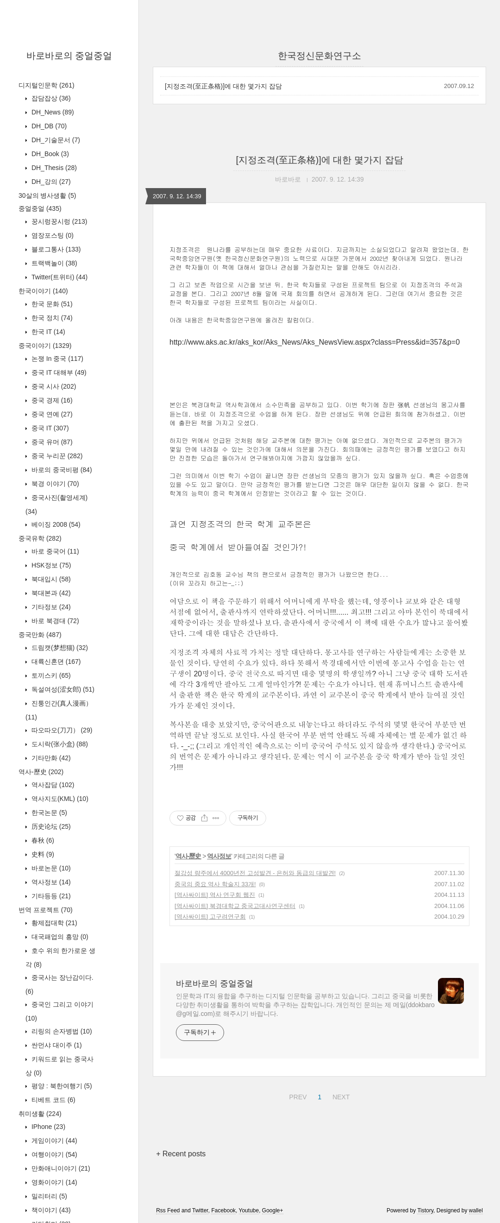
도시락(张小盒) (59, 744)
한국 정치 (51, 318)
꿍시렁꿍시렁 (58, 221)
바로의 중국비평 (61, 469)
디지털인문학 (47, 85)
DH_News (52, 112)
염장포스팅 (52, 235)
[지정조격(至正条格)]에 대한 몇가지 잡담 (223, 86)
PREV (296, 1096)
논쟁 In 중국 (56, 358)
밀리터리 (48, 1196)
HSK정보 (50, 565)
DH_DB (48, 126)
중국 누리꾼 (56, 456)
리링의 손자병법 (61, 1031)
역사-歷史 (41, 771)
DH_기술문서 (55, 140)
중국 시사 (53, 386)
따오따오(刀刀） (61, 730)
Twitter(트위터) (59, 277)
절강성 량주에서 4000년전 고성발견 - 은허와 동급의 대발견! (255, 873)
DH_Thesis (53, 167)
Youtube (249, 1210)
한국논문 (48, 812)
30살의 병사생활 (47, 195)
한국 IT (47, 331)
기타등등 (50, 896)
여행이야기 (53, 1154)
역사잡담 (52, 784)
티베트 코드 (52, 1099)
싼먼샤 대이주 (56, 1045)
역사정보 (50, 882)
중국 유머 (51, 442)
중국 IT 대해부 (58, 372)
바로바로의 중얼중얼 (69, 55)
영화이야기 (53, 1182)
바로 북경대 (54, 620)
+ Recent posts (181, 1154)
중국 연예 (51, 414)
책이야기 (50, 1210)
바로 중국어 (54, 551)
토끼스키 (50, 675)
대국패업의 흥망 (59, 936)
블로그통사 (55, 249)
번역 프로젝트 (46, 910)
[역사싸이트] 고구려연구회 (210, 916)
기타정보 (50, 607)
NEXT (340, 1096)
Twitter (200, 1210)
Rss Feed (168, 1210)
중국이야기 (45, 345)
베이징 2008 (55, 524)
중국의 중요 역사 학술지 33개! (215, 884)
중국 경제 (51, 400)
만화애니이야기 (60, 1168)
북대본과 (50, 593)
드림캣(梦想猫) (59, 647)
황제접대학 (53, 923)
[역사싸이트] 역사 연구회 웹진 (215, 894)
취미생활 (40, 1113)
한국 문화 (51, 304)
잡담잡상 (50, 98)
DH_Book (49, 154)
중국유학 (40, 538)
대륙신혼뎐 (55, 661)
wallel (476, 1210)
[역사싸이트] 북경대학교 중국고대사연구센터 (235, 905)
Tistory (425, 1210)
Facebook (223, 1210)
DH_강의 (50, 181)
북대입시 (50, 579)
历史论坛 (50, 826)
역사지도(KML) (59, 798)
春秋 (42, 840)
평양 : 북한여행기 (61, 1086)
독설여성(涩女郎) (62, 689)
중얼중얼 (40, 208)
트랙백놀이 (53, 263)
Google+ (272, 1210)
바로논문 (50, 868)
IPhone (47, 1126)
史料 (42, 854)
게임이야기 (53, 1140)
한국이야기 (43, 291)
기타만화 (50, 758)
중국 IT (49, 428)
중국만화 (40, 634)
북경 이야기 (54, 483)
